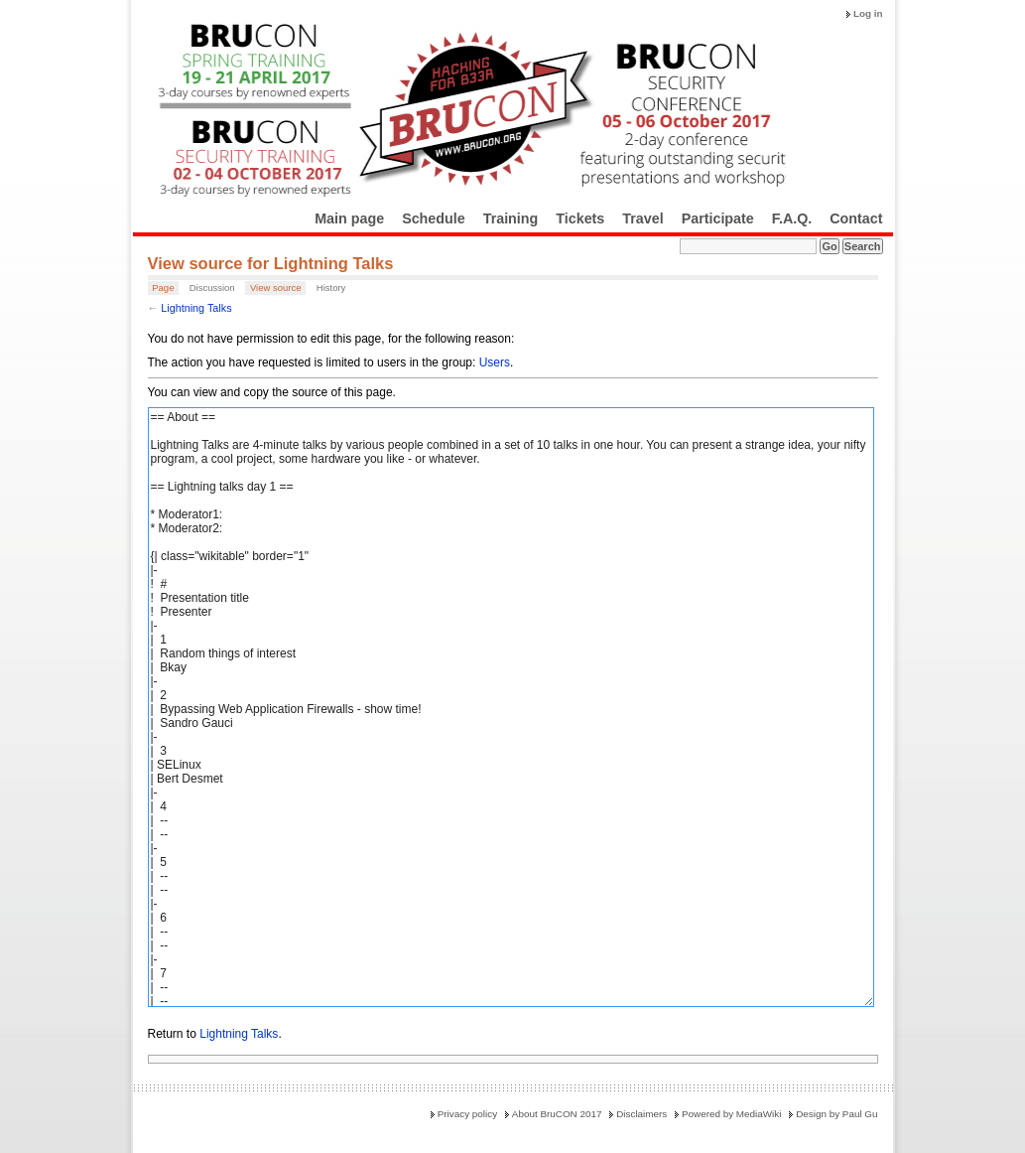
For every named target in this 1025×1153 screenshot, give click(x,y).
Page (163, 287)
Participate (718, 218)
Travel (642, 218)
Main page (349, 218)
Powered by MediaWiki (731, 1113)
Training (511, 218)
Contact (856, 218)
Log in (868, 13)
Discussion (212, 287)
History (331, 287)
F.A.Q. (792, 218)
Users (494, 362)
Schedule (433, 218)
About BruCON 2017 (557, 1113)
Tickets (580, 218)
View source (276, 287)
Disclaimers (641, 1113)
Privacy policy (467, 1113)
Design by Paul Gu (836, 1113)
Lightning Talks (196, 308)
